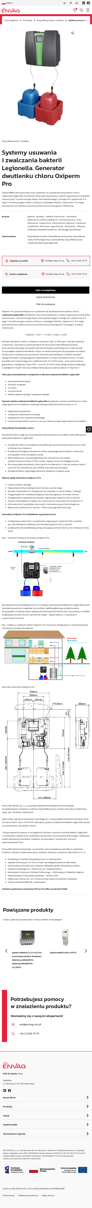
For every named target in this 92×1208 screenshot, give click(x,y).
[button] (72, 33)
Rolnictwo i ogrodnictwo (51, 226)
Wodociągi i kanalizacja (69, 229)
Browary (40, 216)
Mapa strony (48, 1195)
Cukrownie (71, 216)
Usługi (6, 1115)
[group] (27, 952)
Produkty (27, 20)
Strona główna (11, 20)
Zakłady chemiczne (55, 216)
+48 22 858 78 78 (29, 1033)
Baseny (31, 216)
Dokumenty (9, 1195)
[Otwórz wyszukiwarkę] (81, 10)
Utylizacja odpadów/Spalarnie (42, 229)
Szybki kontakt (10, 1124)
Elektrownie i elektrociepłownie (43, 219)
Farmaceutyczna (67, 219)
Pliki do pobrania (45, 304)
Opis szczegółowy (46, 290)
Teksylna (81, 226)
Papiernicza (45, 223)
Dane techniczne (45, 297)
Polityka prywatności (28, 1195)
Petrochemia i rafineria (63, 223)
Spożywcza (70, 226)
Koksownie (33, 223)
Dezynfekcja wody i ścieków (50, 20)
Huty (78, 219)
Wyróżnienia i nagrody (14, 1133)
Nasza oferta (9, 1097)
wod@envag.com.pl (30, 1024)
